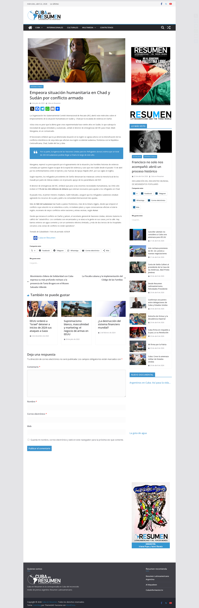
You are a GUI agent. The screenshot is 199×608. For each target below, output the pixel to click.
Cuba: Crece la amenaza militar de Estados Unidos (158, 359)
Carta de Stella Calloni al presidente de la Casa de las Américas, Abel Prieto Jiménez (158, 268)
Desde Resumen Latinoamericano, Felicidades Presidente (157, 286)
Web (29, 426)
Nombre (32, 401)
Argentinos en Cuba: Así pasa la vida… (150, 382)
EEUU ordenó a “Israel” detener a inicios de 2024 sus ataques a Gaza (41, 326)
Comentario (33, 366)
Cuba (37, 27)
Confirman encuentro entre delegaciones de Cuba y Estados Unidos (158, 302)
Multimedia (87, 27)
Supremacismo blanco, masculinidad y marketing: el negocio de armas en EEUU (76, 327)
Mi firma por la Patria (157, 344)
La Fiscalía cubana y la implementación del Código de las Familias (104, 278)
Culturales (72, 27)
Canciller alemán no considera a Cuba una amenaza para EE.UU (157, 234)
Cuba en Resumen (54, 103)
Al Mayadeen (151, 584)
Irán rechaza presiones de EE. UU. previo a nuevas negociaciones (158, 251)
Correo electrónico (37, 413)
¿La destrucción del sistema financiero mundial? (109, 324)
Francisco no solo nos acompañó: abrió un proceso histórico (147, 166)
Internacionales (55, 27)
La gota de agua (138, 433)
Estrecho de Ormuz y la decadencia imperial (158, 317)
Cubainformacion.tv (154, 590)
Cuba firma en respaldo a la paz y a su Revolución (159, 331)
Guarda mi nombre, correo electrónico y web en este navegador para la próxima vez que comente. (77, 439)
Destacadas (137, 157)
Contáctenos (106, 27)
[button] (41, 27)
